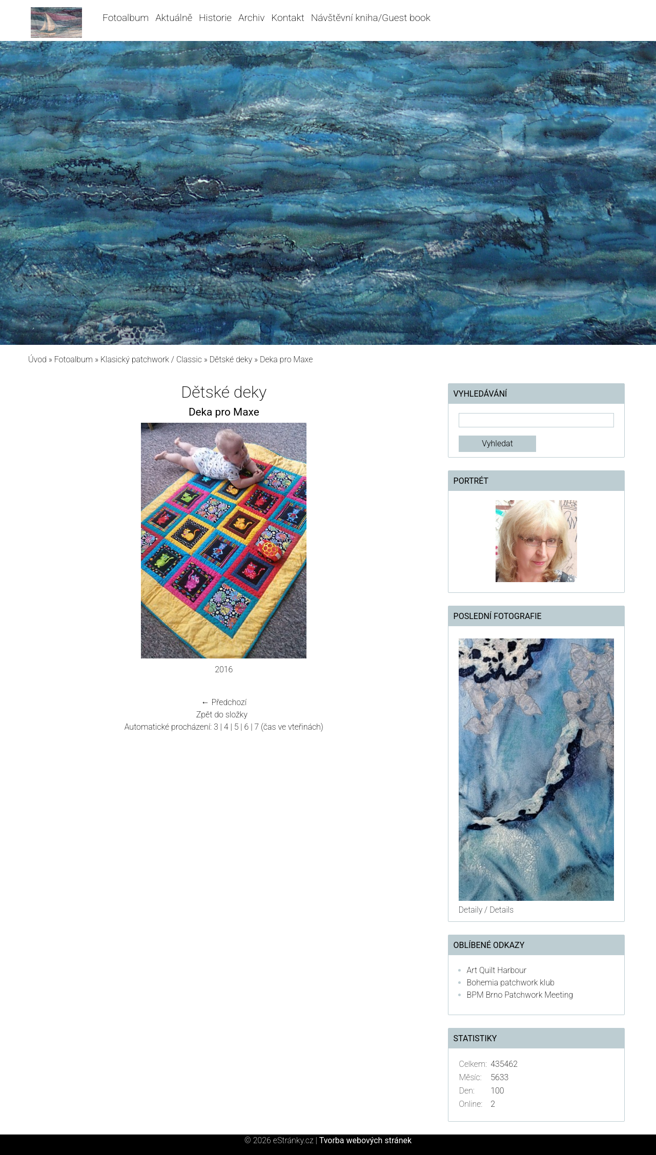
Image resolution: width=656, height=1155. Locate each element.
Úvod (37, 359)
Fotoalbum (125, 18)
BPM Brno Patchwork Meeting (520, 995)
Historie (215, 18)
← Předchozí (224, 702)
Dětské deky (231, 359)
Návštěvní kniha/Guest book (370, 18)
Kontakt (287, 18)
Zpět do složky (222, 714)
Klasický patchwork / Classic (151, 359)
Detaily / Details (486, 910)
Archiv (251, 18)
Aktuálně (173, 18)
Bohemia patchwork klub (511, 982)
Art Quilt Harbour (497, 970)
